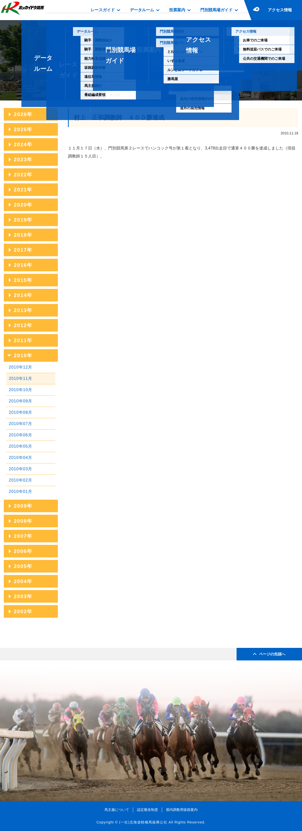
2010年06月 (20, 435)
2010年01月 (20, 491)
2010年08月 (20, 412)
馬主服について (116, 810)
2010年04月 (20, 457)
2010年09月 (20, 401)
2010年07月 (20, 424)
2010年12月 (20, 367)
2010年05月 (20, 446)
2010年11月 (20, 378)
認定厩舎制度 (147, 810)
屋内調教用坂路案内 (182, 810)
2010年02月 (20, 480)
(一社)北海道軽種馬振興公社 (143, 822)
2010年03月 (20, 469)
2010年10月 (20, 390)
